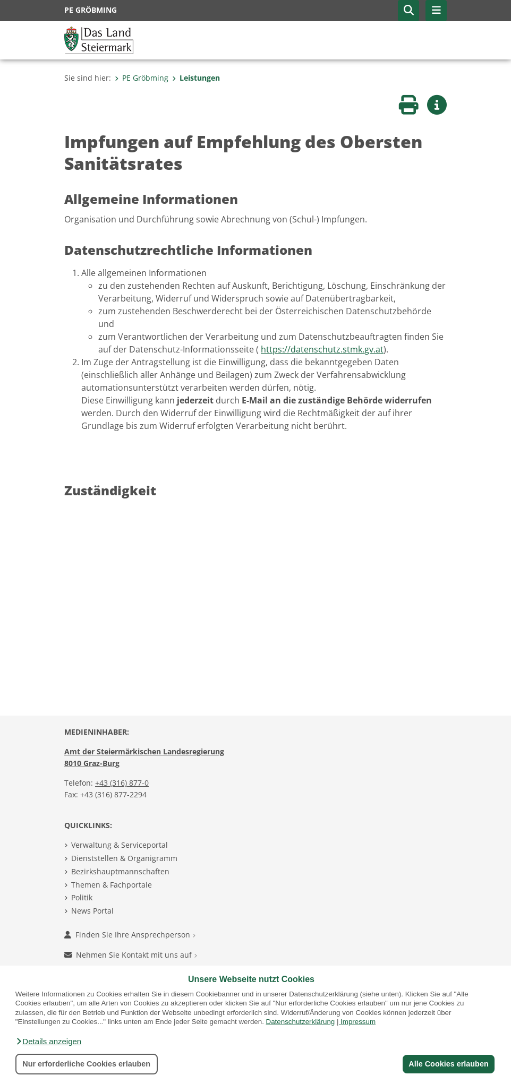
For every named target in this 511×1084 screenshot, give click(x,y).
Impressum (358, 1022)
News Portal (92, 911)
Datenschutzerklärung (300, 1022)
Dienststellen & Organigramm (124, 858)
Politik (81, 897)
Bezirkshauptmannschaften (120, 871)
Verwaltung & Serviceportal (119, 845)
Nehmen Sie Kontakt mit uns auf (130, 955)
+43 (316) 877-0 (122, 783)
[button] (48, 1041)
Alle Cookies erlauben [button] (448, 1064)
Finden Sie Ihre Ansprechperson (129, 935)
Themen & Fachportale (111, 885)
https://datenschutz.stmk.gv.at (322, 349)
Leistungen (196, 78)
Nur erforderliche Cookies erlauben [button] (86, 1064)
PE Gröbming (141, 78)
